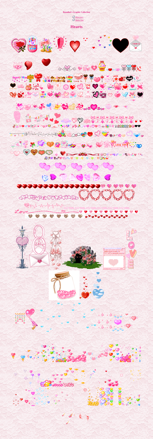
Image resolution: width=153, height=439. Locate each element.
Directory (79, 17)
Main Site (79, 20)
